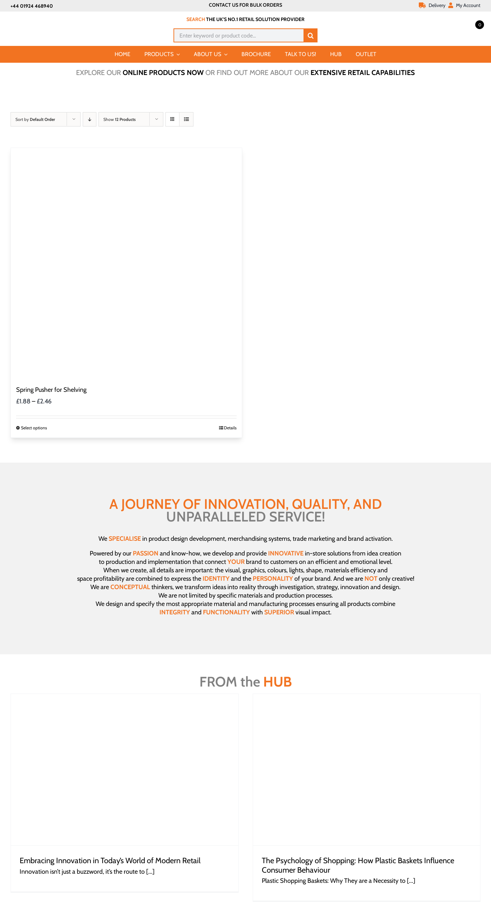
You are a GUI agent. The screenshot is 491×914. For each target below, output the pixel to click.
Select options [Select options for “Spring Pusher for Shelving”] (34, 427)
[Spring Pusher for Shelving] (126, 263)
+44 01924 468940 (32, 6)
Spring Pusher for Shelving (51, 390)
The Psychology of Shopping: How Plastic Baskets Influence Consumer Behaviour (358, 865)
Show (119, 119)
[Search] (311, 35)
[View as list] (186, 119)
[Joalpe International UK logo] (46, 18)
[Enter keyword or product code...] (238, 35)
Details (230, 427)
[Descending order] (89, 119)
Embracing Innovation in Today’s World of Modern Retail (110, 860)
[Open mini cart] (471, 24)
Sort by (35, 119)
